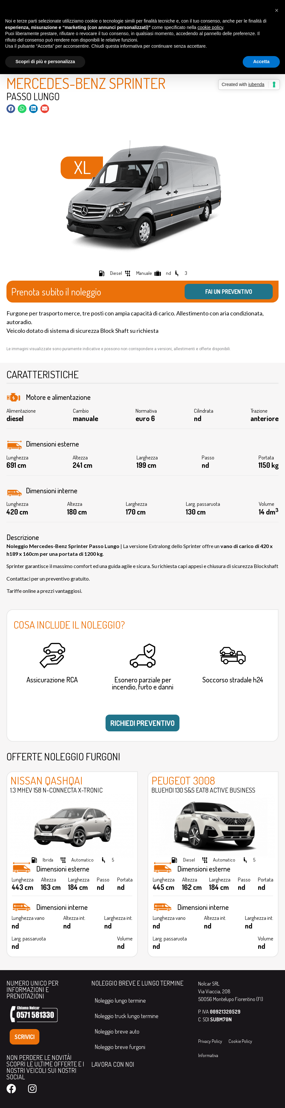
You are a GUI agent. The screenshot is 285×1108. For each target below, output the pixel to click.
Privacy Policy (210, 1041)
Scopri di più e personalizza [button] (45, 61)
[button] (10, 108)
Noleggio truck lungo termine (126, 1015)
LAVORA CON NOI (112, 1064)
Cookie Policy (240, 1041)
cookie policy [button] (210, 27)
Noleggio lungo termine (120, 1000)
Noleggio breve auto (117, 1031)
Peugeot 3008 (183, 780)
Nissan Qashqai (46, 780)
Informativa (208, 1055)
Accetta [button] (261, 61)
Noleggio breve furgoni (120, 1046)
